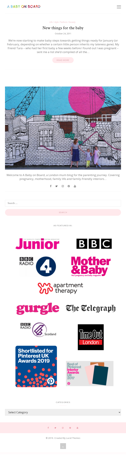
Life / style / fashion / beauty (62, 22)
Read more (63, 60)
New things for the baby (63, 28)
